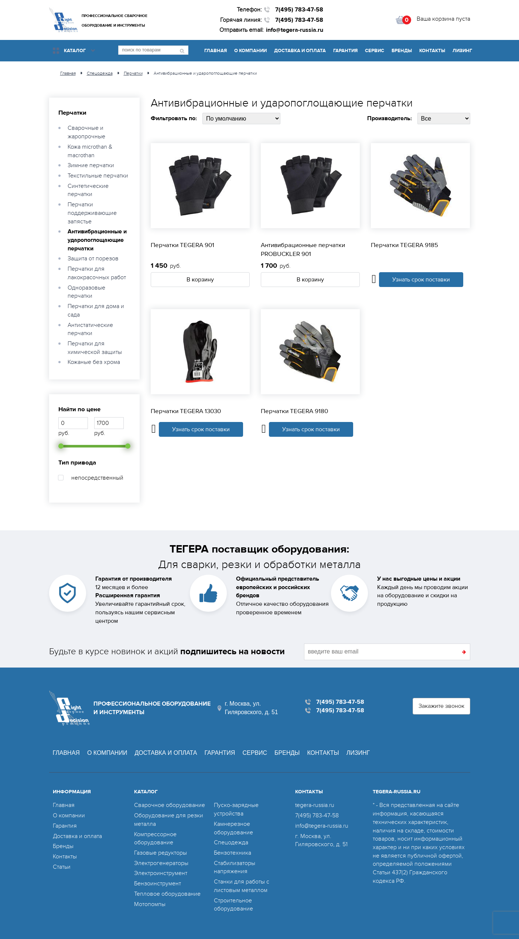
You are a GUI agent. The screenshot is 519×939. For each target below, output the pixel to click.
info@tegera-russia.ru (294, 30)
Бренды (402, 51)
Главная (215, 51)
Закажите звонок (441, 706)
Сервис (374, 51)
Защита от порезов (93, 258)
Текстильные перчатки (98, 175)
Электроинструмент (160, 873)
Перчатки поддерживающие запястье (92, 213)
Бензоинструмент (157, 883)
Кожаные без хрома (94, 362)
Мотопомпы (149, 904)
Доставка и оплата (300, 51)
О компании (250, 51)
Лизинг (462, 51)
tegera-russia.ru (314, 805)
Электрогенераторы (161, 863)
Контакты (432, 51)
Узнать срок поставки (421, 279)
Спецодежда (231, 842)
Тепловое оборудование (167, 894)
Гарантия (345, 51)
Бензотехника (232, 853)
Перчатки (72, 113)
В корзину (200, 279)
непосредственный (97, 478)
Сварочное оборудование (169, 805)
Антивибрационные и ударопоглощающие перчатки (97, 240)
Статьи (62, 867)
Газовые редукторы (160, 853)
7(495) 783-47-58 (299, 9)
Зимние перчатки (91, 165)
